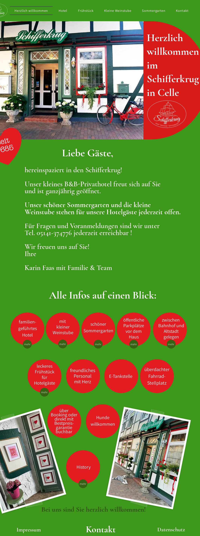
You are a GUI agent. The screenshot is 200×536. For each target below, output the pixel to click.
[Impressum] (28, 530)
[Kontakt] (101, 529)
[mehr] (27, 344)
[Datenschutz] (171, 529)
